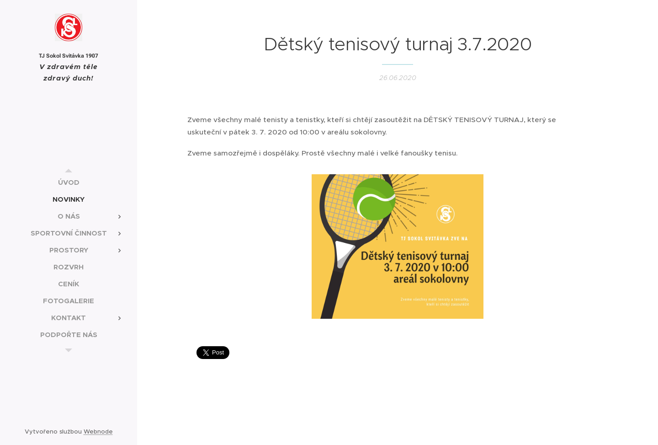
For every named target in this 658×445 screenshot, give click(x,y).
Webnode (98, 431)
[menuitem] (68, 182)
